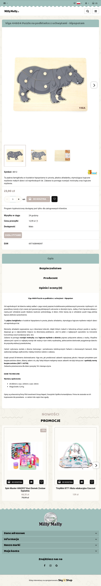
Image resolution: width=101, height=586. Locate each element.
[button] (95, 2)
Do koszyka (37, 199)
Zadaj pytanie (13, 235)
